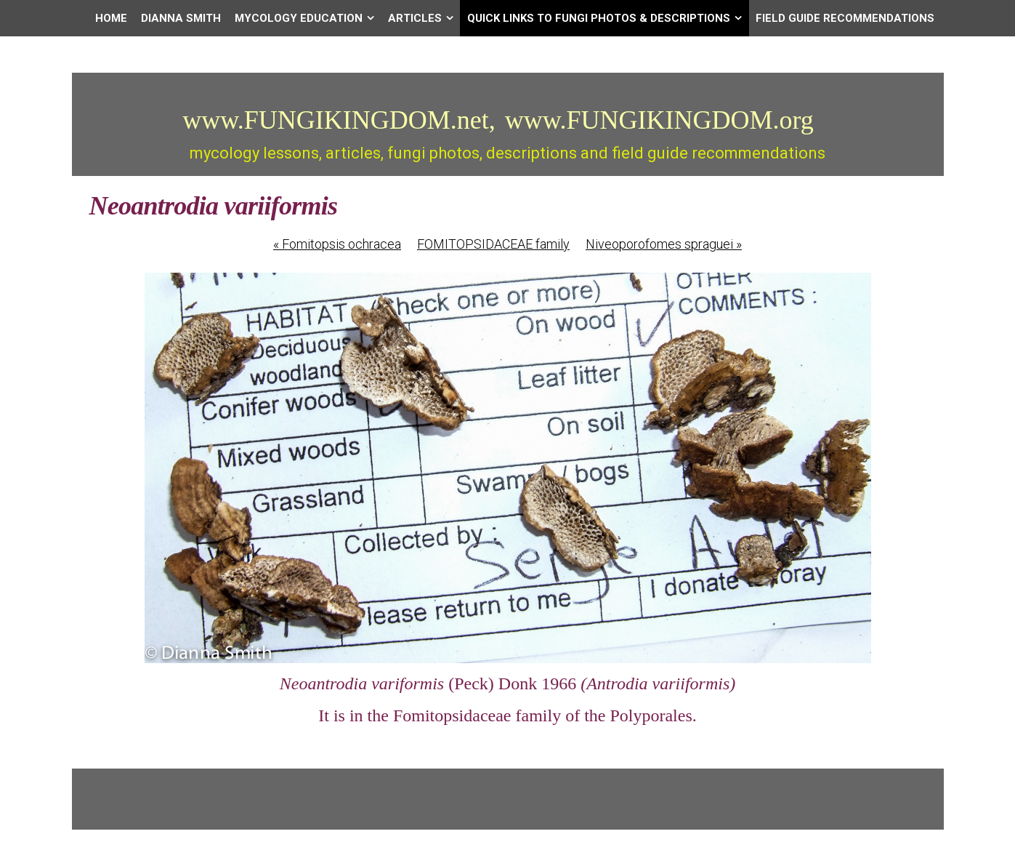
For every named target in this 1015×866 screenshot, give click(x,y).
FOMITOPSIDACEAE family (493, 244)
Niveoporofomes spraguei (664, 244)
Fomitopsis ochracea (337, 244)
